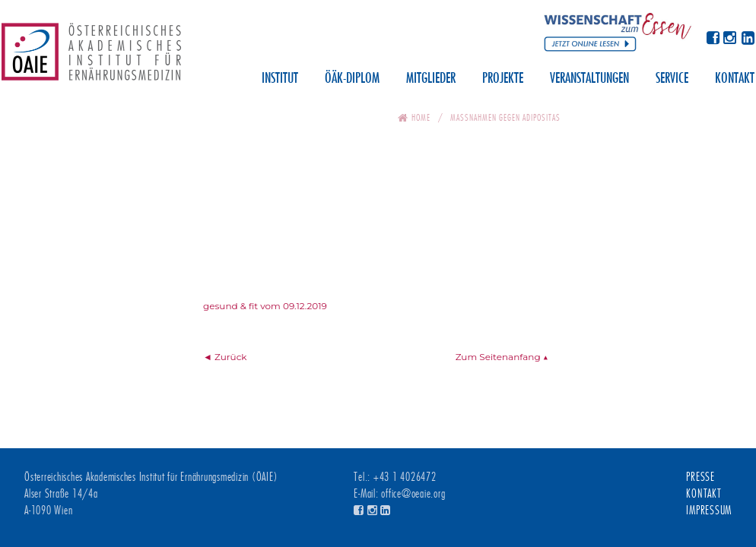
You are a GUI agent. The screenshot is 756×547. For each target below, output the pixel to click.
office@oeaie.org (413, 494)
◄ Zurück (225, 356)
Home (420, 117)
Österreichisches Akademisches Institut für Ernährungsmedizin (91, 57)
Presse (700, 477)
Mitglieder (431, 79)
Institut (280, 79)
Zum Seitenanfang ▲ (502, 356)
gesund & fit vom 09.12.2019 (265, 305)
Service (672, 79)
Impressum (709, 510)
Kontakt (734, 79)
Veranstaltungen (589, 79)
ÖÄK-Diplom (352, 79)
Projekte (502, 79)
